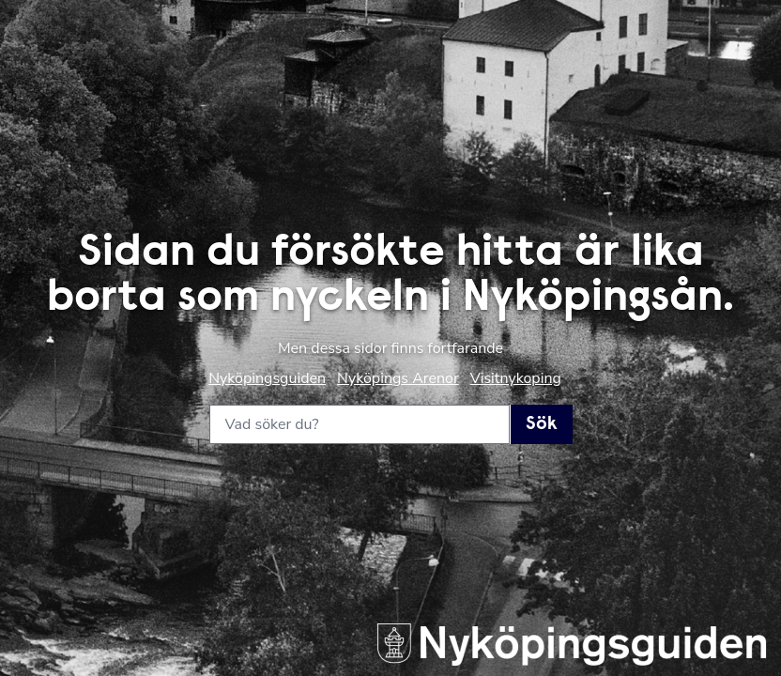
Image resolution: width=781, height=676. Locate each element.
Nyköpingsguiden (267, 378)
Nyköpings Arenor (398, 378)
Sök (542, 424)
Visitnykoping (515, 378)
